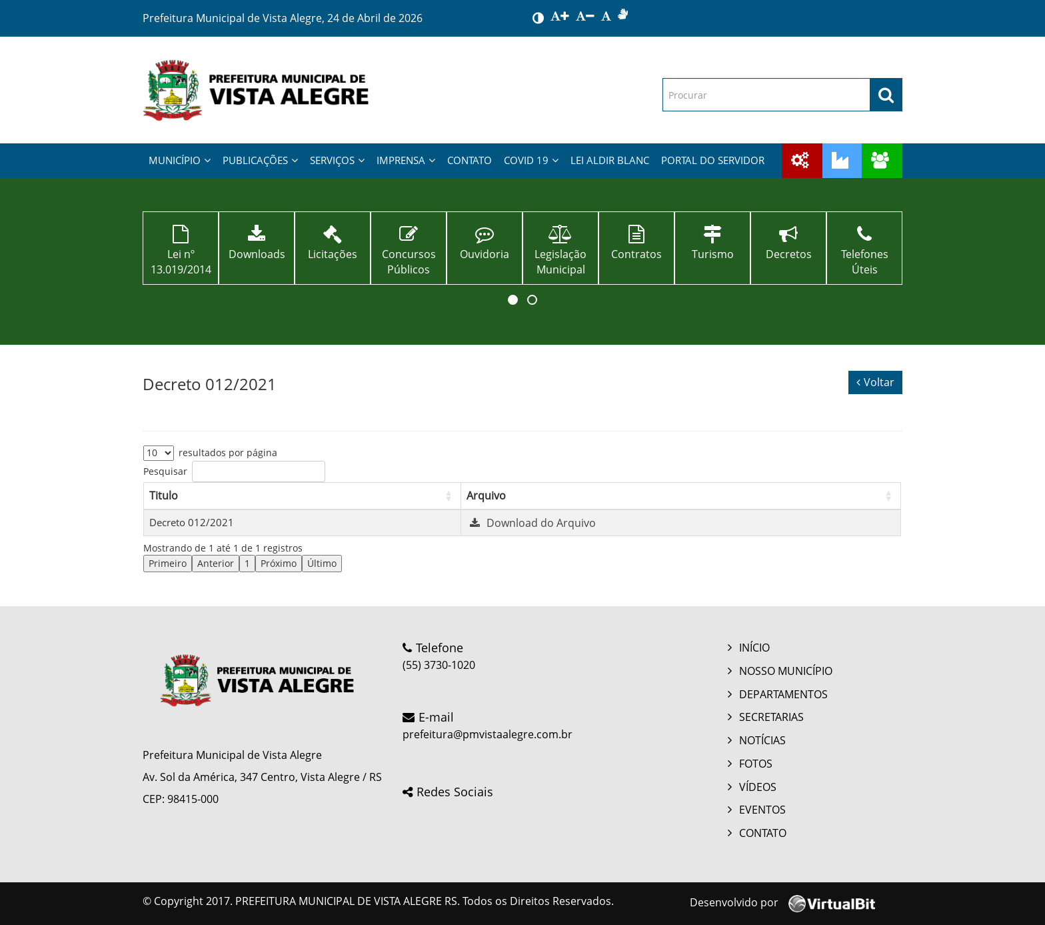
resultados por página (228, 452)
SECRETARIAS (771, 717)
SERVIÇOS (337, 160)
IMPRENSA (406, 160)
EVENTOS (762, 809)
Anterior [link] (215, 563)
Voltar (875, 382)
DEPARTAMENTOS (783, 694)
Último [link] (322, 563)
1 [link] (247, 563)
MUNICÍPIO (180, 160)
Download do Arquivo (531, 523)
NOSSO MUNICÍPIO (785, 671)
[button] (512, 299)
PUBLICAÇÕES (260, 160)
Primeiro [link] (168, 563)
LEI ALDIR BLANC (609, 160)
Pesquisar (165, 471)
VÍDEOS (757, 787)
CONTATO (469, 160)
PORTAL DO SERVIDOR (712, 160)
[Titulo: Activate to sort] (302, 495)
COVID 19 (531, 160)
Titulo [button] (163, 495)
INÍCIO (754, 647)
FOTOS (755, 763)
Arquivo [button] (486, 495)
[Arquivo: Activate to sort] (680, 495)
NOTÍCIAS (762, 740)
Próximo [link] (279, 563)
